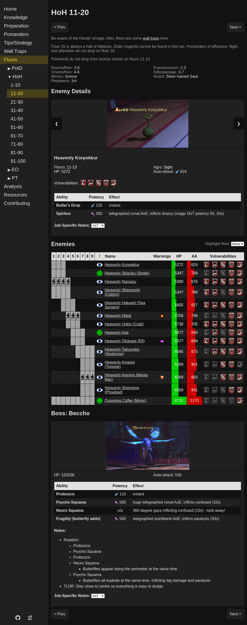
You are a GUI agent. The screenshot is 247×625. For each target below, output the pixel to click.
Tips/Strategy (18, 42)
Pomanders (16, 34)
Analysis (13, 186)
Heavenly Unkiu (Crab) (124, 324)
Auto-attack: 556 (167, 475)
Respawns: (64, 81)
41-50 (17, 118)
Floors (10, 59)
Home (10, 9)
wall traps (151, 38)
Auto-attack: (170, 171)
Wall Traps (15, 51)
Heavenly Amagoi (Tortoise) (120, 364)
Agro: (162, 167)
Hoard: (175, 76)
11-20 (17, 93)
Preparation (16, 25)
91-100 (18, 161)
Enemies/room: (169, 68)
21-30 (17, 102)
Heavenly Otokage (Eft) (125, 341)
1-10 (15, 85)
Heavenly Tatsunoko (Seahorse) (122, 351)
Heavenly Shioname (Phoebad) (122, 390)
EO (15, 169)
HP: (62, 171)
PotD (17, 68)
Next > (235, 27)
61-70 (17, 135)
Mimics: (64, 76)
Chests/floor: (65, 72)
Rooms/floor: (65, 68)
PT (15, 178)
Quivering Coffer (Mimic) (125, 401)
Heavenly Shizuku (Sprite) (127, 273)
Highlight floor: (217, 244)
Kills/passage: (168, 72)
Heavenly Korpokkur (122, 265)
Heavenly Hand (118, 316)
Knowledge (16, 17)
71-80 (17, 144)
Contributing (17, 203)
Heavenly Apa (117, 332)
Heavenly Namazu (120, 282)
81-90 (17, 152)
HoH (17, 76)
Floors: (65, 167)
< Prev (59, 27)
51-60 (17, 127)
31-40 (17, 110)
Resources (15, 194)
